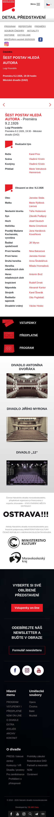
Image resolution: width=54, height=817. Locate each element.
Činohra (33, 706)
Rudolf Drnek (36, 282)
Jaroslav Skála (36, 198)
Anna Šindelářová (38, 261)
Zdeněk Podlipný (37, 216)
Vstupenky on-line (27, 607)
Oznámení (32, 774)
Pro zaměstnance (15, 774)
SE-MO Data (33, 807)
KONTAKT (11, 738)
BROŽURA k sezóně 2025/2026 (19, 39)
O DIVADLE (12, 720)
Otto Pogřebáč (36, 297)
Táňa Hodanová (37, 211)
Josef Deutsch (36, 221)
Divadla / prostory (15, 770)
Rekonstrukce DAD (37, 761)
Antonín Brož (36, 274)
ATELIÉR (11, 729)
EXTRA (10, 724)
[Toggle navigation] (49, 4)
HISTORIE (9, 35)
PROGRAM (10, 26)
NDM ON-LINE (14, 715)
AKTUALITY (33, 30)
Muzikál (33, 715)
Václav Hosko (36, 306)
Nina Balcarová (37, 251)
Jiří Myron (34, 242)
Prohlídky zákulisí (36, 756)
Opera (32, 702)
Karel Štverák (36, 292)
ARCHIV (10, 733)
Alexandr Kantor (37, 287)
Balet (31, 711)
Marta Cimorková (38, 226)
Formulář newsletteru (27, 650)
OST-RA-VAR (24, 35)
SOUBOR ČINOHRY (14, 30)
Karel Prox (34, 154)
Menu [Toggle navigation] (35, 4)
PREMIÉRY (40, 26)
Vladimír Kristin (37, 159)
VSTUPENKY (28, 322)
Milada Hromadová (39, 266)
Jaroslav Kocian (37, 256)
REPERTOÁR (25, 26)
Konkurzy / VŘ (13, 765)
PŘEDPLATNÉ (29, 335)
